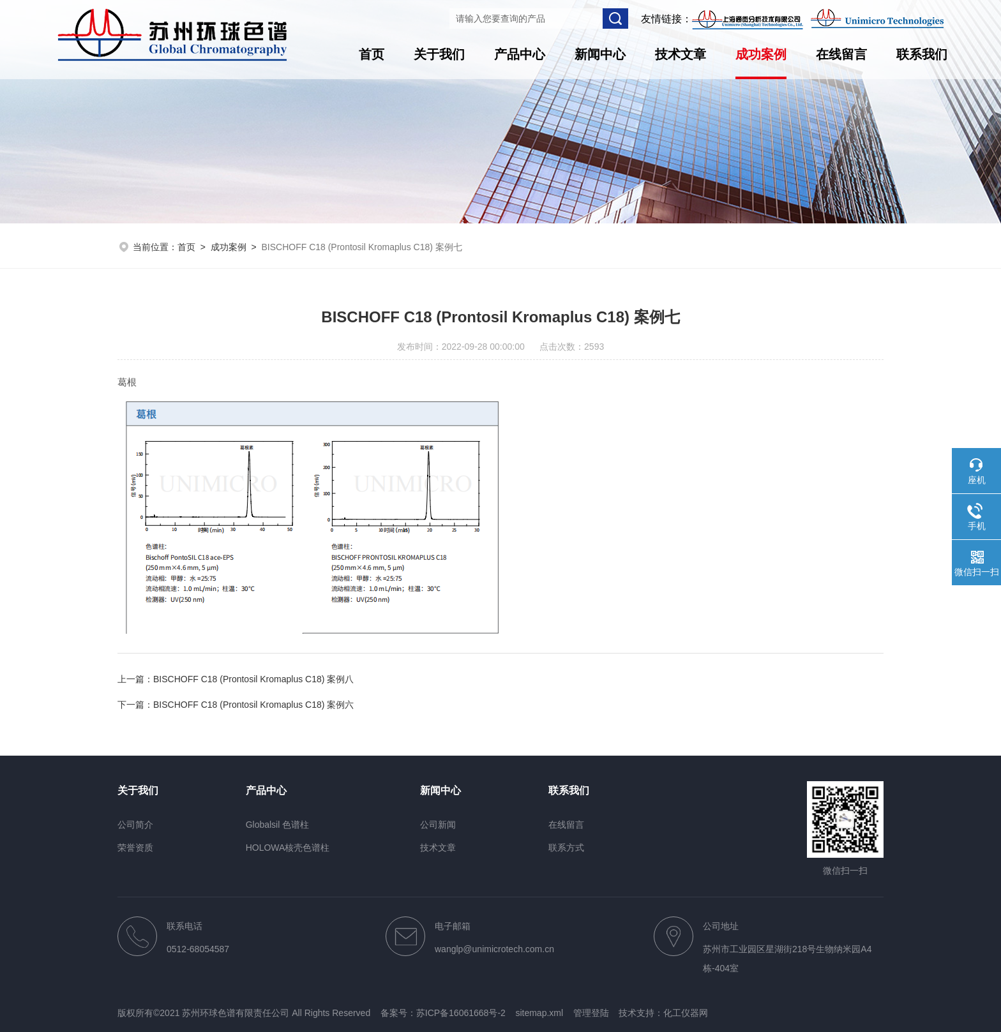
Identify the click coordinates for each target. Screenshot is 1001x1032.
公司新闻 (438, 824)
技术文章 (680, 54)
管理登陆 (591, 1013)
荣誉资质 (135, 847)
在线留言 (841, 54)
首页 (371, 54)
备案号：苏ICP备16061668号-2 (443, 1013)
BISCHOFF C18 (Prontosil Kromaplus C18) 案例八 (253, 679)
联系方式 (566, 847)
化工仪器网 (685, 1013)
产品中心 (519, 54)
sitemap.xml (539, 1013)
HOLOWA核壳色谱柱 (288, 847)
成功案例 (760, 54)
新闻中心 (600, 54)
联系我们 (921, 54)
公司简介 (135, 824)
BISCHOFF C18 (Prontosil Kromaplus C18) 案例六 (253, 704)
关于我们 (439, 54)
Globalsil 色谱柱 (278, 824)
